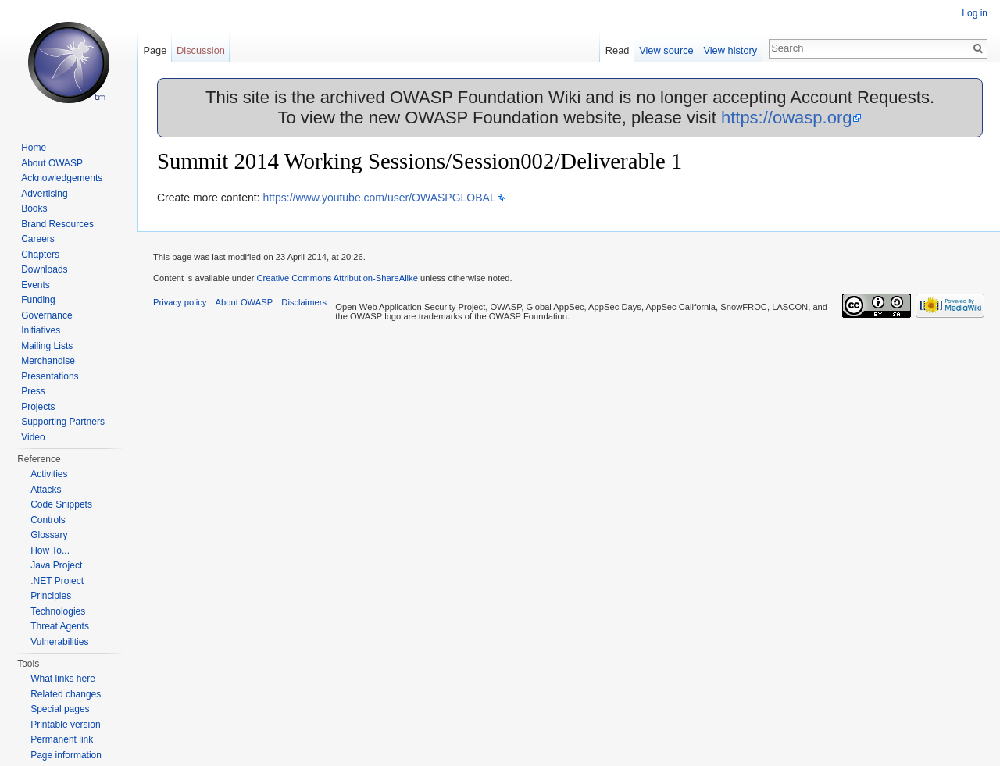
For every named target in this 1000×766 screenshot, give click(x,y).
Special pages (59, 709)
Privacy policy (179, 302)
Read (617, 50)
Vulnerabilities (59, 641)
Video (33, 437)
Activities (48, 474)
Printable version (65, 724)
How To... (50, 550)
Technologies (57, 611)
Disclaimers (304, 302)
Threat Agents (59, 626)
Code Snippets (61, 504)
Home (33, 147)
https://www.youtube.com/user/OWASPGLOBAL (378, 197)
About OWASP (52, 163)
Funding (38, 299)
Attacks (45, 489)
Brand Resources (57, 224)
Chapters (40, 254)
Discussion (201, 50)
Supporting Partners (63, 421)
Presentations (49, 376)
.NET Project (57, 580)
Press (33, 391)
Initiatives (40, 330)
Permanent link (61, 739)
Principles (50, 595)
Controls (48, 520)
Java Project (56, 565)
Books (34, 208)
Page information (66, 755)
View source (666, 50)
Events (35, 285)
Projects (38, 406)
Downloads (44, 269)
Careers (38, 238)
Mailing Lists (47, 345)
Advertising (44, 193)
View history (730, 50)
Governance (46, 315)
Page (154, 50)
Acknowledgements (61, 178)
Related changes (65, 694)
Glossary (48, 534)
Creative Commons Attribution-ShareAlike (336, 278)
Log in (975, 13)
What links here (62, 678)
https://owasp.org (786, 117)
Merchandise (48, 360)
